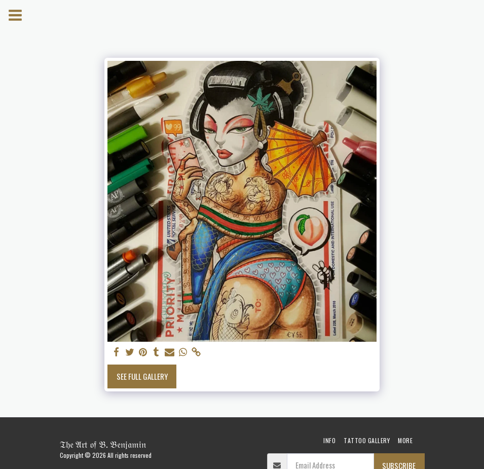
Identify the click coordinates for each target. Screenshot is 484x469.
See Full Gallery (142, 376)
